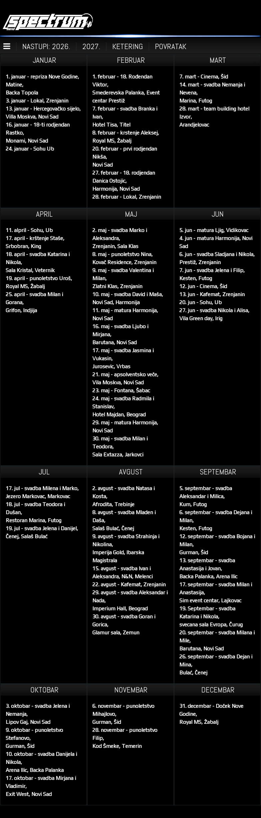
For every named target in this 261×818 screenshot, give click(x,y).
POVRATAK (170, 46)
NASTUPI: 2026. (46, 46)
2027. (91, 46)
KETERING (127, 46)
